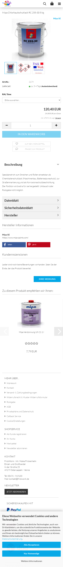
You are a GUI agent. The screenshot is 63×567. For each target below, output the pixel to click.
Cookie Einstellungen (16, 421)
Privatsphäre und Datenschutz (20, 411)
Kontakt (10, 388)
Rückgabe (11, 402)
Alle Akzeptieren (31, 544)
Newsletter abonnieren (17, 448)
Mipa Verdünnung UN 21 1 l (31, 332)
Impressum (11, 383)
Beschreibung (13, 164)
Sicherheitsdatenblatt (18, 208)
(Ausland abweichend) (49, 86)
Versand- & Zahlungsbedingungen (22, 392)
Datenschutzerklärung (12, 539)
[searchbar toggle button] (44, 3)
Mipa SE (57, 18)
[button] (6, 125)
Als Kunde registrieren (16, 434)
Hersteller (11, 215)
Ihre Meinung (47, 279)
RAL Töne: (6, 94)
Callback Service (14, 416)
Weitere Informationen (31, 561)
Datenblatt (11, 200)
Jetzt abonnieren (16, 491)
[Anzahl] (31, 125)
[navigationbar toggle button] (59, 3)
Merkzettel (11, 443)
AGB (9, 406)
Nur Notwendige (31, 553)
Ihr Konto (11, 439)
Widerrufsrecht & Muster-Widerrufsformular (27, 397)
